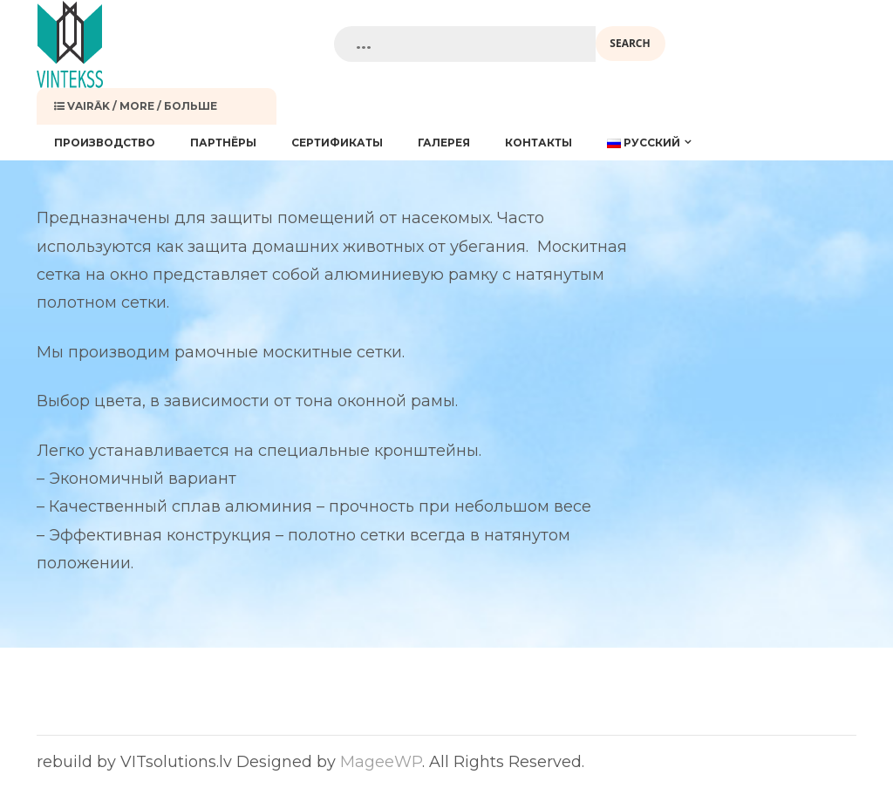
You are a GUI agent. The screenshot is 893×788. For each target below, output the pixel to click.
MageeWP (381, 761)
